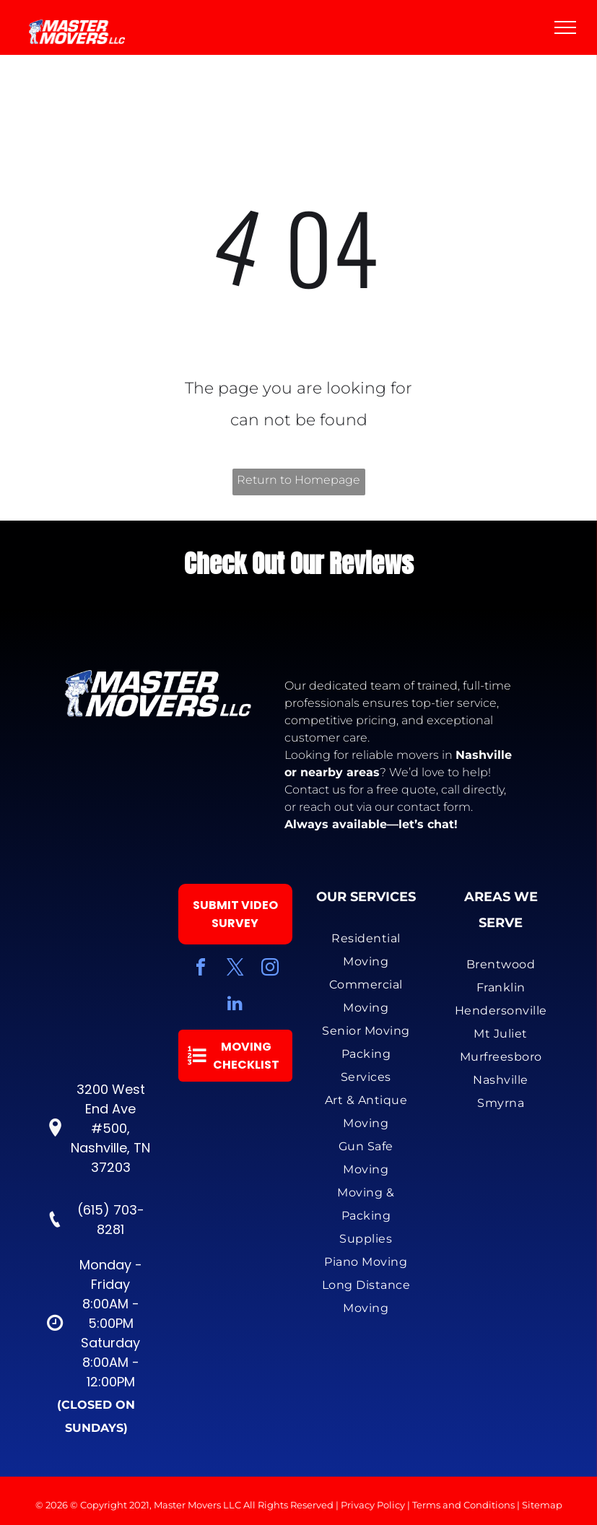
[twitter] (235, 969)
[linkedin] (235, 1004)
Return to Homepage (298, 480)
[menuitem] (366, 950)
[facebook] (201, 969)
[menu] (565, 27)
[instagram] (270, 969)
